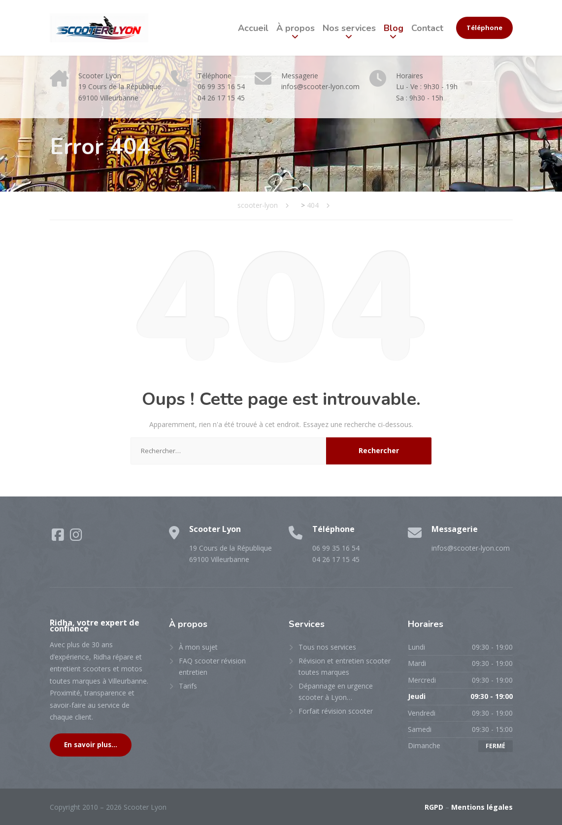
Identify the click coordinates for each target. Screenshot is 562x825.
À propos (295, 28)
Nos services (349, 28)
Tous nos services (327, 647)
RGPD (434, 807)
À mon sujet (198, 647)
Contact (427, 28)
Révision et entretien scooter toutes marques (344, 666)
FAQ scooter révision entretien (212, 666)
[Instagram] (76, 537)
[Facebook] (59, 537)
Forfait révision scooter (335, 711)
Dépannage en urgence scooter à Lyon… (335, 691)
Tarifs (188, 686)
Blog (393, 28)
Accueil (253, 28)
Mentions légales (482, 807)
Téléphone (484, 27)
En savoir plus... (90, 744)
